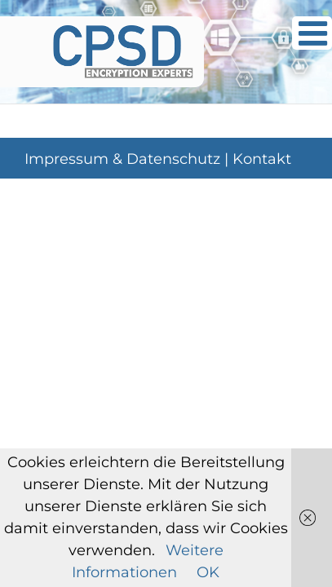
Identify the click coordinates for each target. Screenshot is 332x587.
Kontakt (261, 200)
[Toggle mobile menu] (312, 33)
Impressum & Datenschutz (122, 200)
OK (208, 572)
